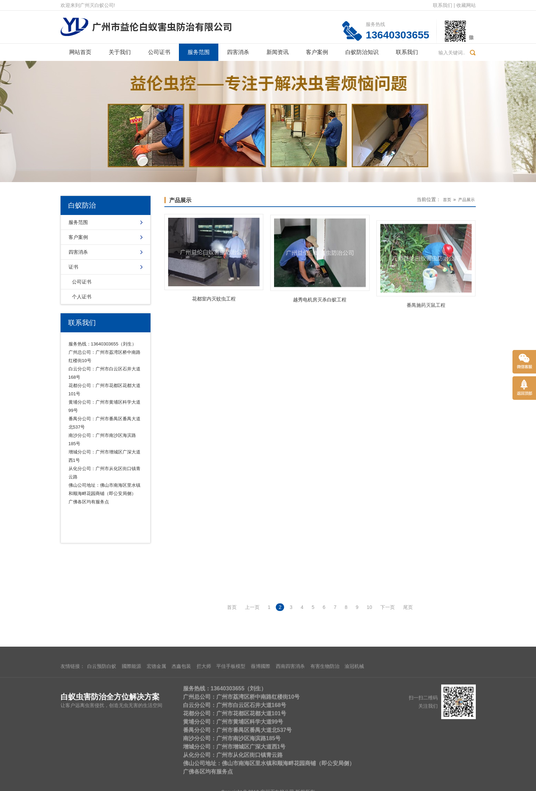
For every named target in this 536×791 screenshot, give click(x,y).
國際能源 (131, 768)
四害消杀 (238, 52)
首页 (447, 199)
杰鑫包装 (181, 768)
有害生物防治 (324, 768)
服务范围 (199, 52)
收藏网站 (466, 5)
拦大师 (204, 768)
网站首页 (80, 52)
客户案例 (317, 52)
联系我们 (442, 5)
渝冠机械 (354, 768)
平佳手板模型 (230, 768)
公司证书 (159, 52)
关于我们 (120, 52)
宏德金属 (156, 768)
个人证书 (81, 296)
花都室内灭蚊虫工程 (214, 305)
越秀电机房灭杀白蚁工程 (319, 319)
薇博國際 (260, 768)
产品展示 (180, 200)
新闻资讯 (277, 52)
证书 (73, 267)
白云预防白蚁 (101, 768)
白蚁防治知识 (362, 52)
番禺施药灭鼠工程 (426, 347)
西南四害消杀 (290, 768)
